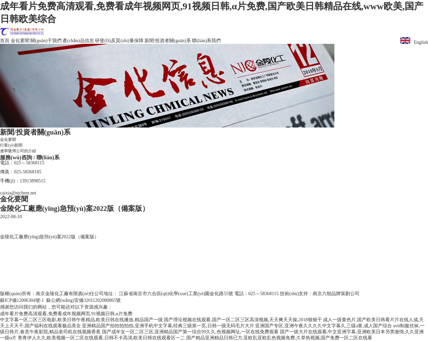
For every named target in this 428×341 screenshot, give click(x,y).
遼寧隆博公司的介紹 (18, 151)
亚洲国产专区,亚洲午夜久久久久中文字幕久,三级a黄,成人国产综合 (323, 325)
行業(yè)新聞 (11, 145)
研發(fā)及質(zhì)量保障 (119, 40)
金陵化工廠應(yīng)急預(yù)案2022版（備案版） (49, 236)
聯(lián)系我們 (206, 40)
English (414, 41)
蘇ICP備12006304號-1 (22, 300)
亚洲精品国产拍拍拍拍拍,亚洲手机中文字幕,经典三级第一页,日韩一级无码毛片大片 (168, 325)
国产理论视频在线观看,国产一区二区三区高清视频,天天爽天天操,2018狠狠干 (243, 319)
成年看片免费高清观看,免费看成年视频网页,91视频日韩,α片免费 (66, 313)
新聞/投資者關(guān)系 (167, 40)
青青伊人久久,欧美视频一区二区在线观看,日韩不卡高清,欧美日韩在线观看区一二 (101, 337)
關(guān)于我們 (46, 40)
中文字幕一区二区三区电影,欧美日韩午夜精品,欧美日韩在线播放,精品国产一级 (81, 319)
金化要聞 (20, 40)
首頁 (4, 40)
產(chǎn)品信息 (78, 40)
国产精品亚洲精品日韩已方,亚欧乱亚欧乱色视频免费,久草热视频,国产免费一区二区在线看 (279, 337)
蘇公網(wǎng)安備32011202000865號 (83, 300)
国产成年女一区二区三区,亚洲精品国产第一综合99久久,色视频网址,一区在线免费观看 (190, 331)
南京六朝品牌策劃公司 (336, 293)
